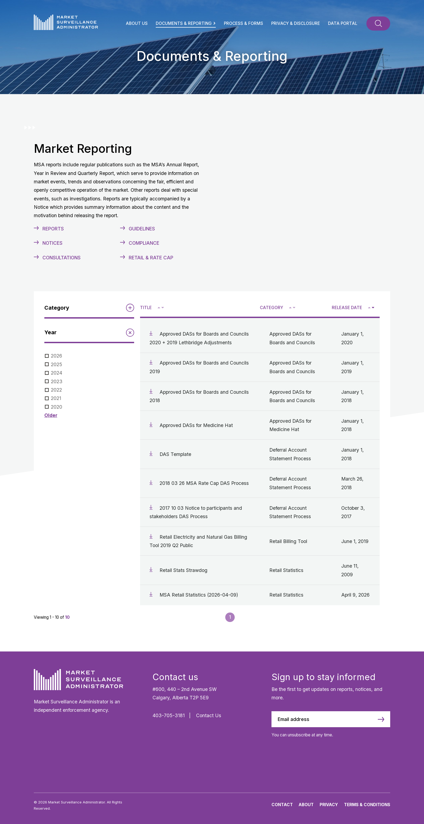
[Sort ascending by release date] (369, 307)
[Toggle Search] (378, 23)
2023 (56, 381)
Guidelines (142, 228)
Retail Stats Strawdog (183, 570)
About (306, 804)
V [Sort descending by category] (294, 307)
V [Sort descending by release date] (373, 307)
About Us (137, 23)
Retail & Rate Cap (151, 257)
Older (50, 415)
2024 (56, 373)
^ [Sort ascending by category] (291, 307)
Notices (52, 243)
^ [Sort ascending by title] (159, 307)
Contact (282, 804)
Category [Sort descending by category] (271, 307)
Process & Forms (243, 23)
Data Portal (342, 23)
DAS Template (175, 454)
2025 (56, 364)
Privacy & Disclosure (295, 23)
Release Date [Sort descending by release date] (347, 307)
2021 (56, 398)
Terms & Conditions (367, 804)
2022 (56, 390)
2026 (56, 356)
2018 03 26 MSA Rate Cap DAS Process (204, 483)
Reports (53, 228)
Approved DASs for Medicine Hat (196, 425)
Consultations (61, 257)
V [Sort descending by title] (162, 307)
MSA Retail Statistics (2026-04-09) (199, 595)
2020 (56, 407)
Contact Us (208, 715)
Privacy (329, 804)
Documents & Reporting (186, 23)
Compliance (144, 243)
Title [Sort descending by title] (146, 307)
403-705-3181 (169, 715)
